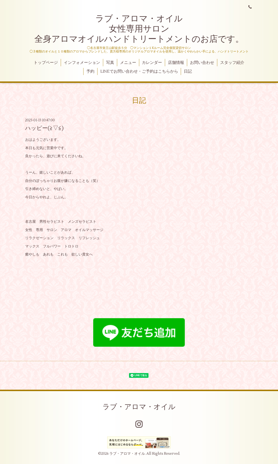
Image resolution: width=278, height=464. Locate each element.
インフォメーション (82, 62)
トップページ (46, 62)
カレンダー (152, 62)
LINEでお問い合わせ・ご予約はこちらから (139, 71)
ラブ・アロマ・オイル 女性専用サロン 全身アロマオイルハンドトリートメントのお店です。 (139, 29)
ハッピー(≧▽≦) (44, 128)
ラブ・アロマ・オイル (139, 407)
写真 (110, 62)
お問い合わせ (202, 62)
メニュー (128, 62)
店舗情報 (176, 62)
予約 (90, 71)
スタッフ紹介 (232, 62)
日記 (188, 71)
